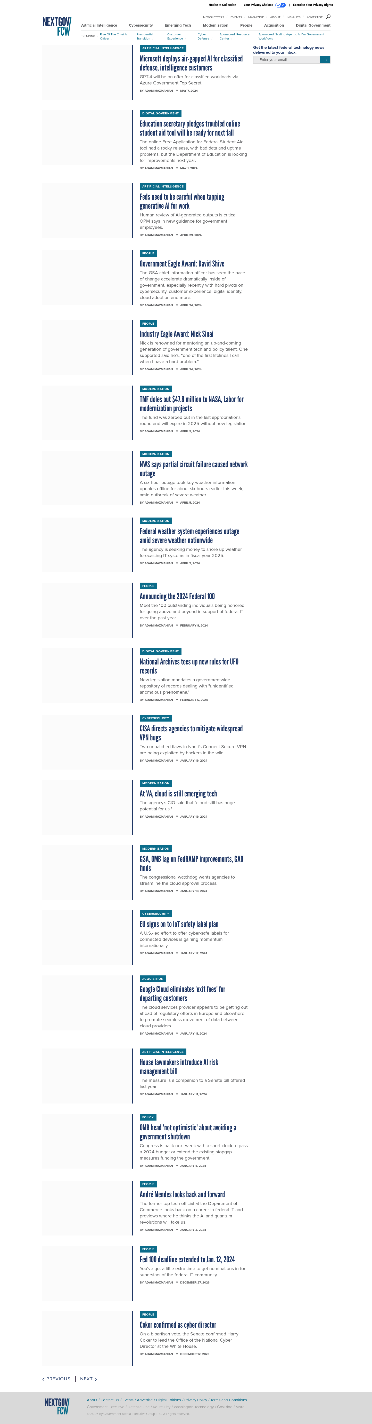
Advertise (315, 17)
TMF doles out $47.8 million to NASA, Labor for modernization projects (192, 403)
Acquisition (274, 25)
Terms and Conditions (228, 1400)
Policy (148, 1117)
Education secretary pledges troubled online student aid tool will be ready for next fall (190, 128)
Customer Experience (175, 36)
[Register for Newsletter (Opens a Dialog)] (325, 60)
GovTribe (224, 1407)
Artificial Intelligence (99, 25)
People (246, 25)
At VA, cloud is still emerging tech (178, 794)
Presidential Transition (145, 36)
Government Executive (105, 1407)
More (240, 1407)
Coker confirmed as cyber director (178, 1325)
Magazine (256, 17)
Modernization (215, 25)
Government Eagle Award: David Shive (182, 264)
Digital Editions (168, 1400)
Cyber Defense (203, 36)
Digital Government (313, 25)
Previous (56, 1378)
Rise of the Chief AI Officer (114, 36)
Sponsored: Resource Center (235, 36)
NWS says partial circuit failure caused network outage (194, 468)
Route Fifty (161, 1407)
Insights (294, 17)
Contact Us (110, 1400)
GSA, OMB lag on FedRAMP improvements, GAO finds (191, 863)
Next (88, 1378)
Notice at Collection (222, 5)
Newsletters (213, 17)
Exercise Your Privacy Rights (313, 5)
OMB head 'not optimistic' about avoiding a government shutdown (188, 1132)
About (275, 17)
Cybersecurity (141, 25)
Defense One (139, 1407)
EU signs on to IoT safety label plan (179, 924)
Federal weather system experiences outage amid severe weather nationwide (189, 535)
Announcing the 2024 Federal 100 (177, 596)
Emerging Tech (178, 25)
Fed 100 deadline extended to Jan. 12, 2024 (187, 1259)
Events (236, 17)
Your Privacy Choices (265, 5)
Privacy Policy (195, 1400)
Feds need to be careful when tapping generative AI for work (182, 201)
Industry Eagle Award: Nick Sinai (176, 334)
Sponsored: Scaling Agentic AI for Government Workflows (291, 36)
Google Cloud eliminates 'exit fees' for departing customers (182, 993)
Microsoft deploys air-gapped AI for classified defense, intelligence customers (191, 63)
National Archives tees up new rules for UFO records (189, 666)
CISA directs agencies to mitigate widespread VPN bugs (191, 733)
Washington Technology (194, 1407)
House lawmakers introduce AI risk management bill (179, 1066)
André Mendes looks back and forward (182, 1194)
